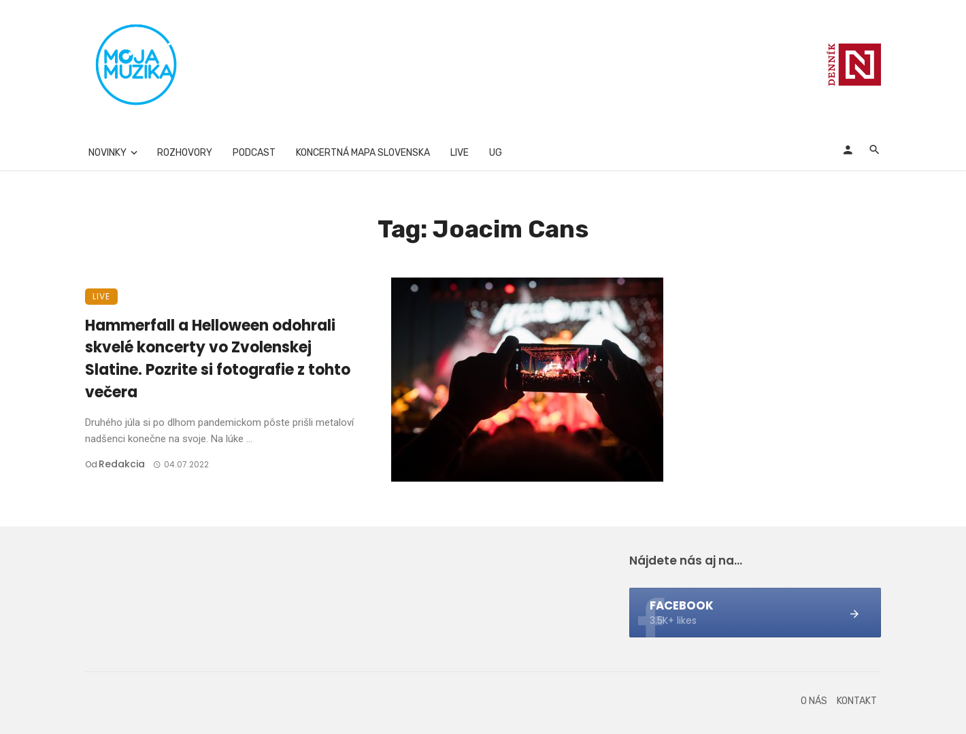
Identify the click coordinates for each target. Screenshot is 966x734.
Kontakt (857, 701)
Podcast (254, 153)
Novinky (107, 153)
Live (459, 153)
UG (495, 153)
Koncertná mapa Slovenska (363, 153)
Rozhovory (184, 153)
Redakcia (122, 464)
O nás (814, 701)
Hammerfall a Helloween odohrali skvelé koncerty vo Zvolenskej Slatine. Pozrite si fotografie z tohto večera (217, 359)
